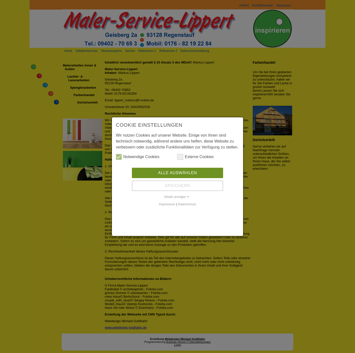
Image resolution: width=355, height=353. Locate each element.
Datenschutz (187, 204)
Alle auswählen (177, 173)
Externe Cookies (195, 157)
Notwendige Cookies (138, 157)
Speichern (177, 186)
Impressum (167, 204)
